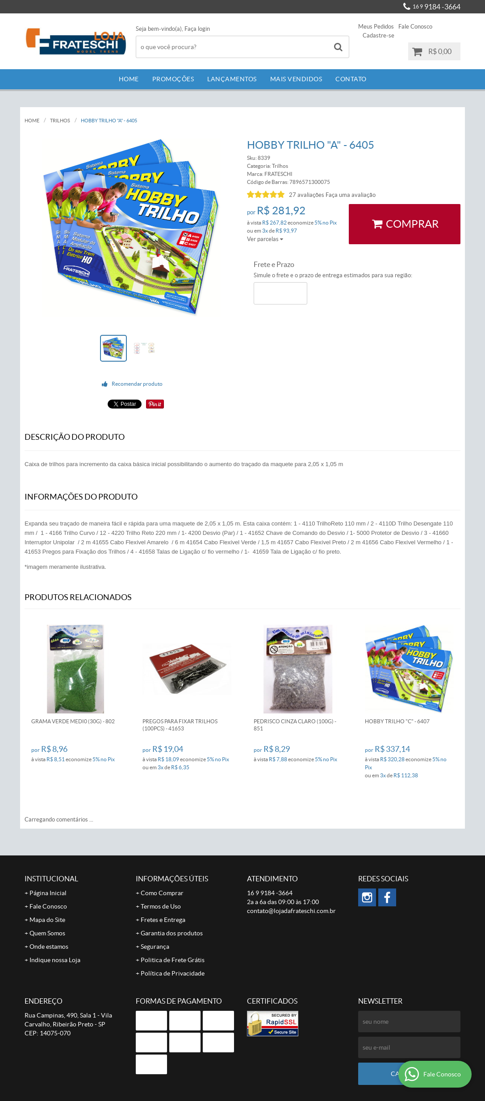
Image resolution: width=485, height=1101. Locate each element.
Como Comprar (162, 893)
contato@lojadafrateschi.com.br (291, 910)
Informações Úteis (172, 879)
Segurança (155, 946)
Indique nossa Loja (54, 959)
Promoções (173, 79)
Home (129, 79)
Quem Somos (47, 933)
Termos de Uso (161, 906)
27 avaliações (306, 195)
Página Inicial (48, 893)
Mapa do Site (47, 919)
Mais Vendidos (296, 79)
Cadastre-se (378, 35)
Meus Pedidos (376, 26)
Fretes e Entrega (163, 919)
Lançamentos (232, 79)
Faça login (197, 28)
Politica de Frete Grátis (173, 959)
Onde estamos (48, 946)
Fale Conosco (415, 26)
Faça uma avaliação (351, 195)
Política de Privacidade (173, 973)
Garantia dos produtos (172, 933)
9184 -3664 (436, 7)
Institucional (51, 879)
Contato (351, 79)
